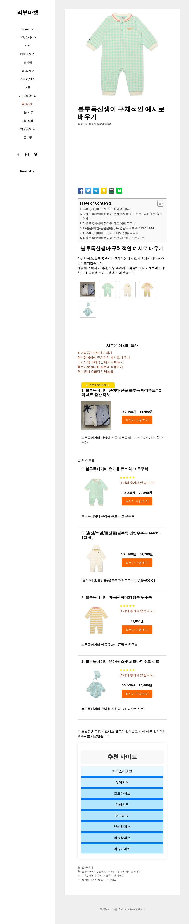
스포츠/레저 (27, 79)
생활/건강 (28, 70)
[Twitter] (35, 154)
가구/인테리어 (28, 37)
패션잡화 (27, 120)
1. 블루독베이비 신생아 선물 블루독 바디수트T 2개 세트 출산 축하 (122, 216)
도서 (27, 45)
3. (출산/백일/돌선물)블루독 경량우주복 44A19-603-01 (118, 228)
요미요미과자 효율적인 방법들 (99, 879)
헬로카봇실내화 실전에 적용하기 (100, 367)
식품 (27, 87)
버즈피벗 (122, 815)
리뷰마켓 (27, 12)
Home (29, 29)
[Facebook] (18, 154)
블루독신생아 (89, 871)
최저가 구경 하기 (137, 420)
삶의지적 (122, 782)
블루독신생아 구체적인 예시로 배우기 (107, 209)
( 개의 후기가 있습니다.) (136, 482)
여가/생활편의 (28, 95)
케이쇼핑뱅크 (122, 771)
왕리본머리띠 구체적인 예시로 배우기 (104, 357)
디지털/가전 (27, 54)
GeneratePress (137, 909)
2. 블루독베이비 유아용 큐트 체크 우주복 (108, 223)
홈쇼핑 (28, 137)
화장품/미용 (27, 129)
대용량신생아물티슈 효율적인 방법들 (103, 875)
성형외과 (122, 804)
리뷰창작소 (122, 837)
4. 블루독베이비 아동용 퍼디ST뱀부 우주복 (110, 233)
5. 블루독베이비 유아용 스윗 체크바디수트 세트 (113, 237)
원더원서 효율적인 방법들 (96, 371)
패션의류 (27, 112)
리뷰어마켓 (122, 849)
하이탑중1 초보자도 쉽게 (95, 352)
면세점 (28, 62)
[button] (33, 29)
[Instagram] (27, 154)
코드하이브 (122, 793)
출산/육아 (28, 104)
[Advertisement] (122, 158)
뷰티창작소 (122, 826)
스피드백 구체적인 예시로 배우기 (101, 362)
